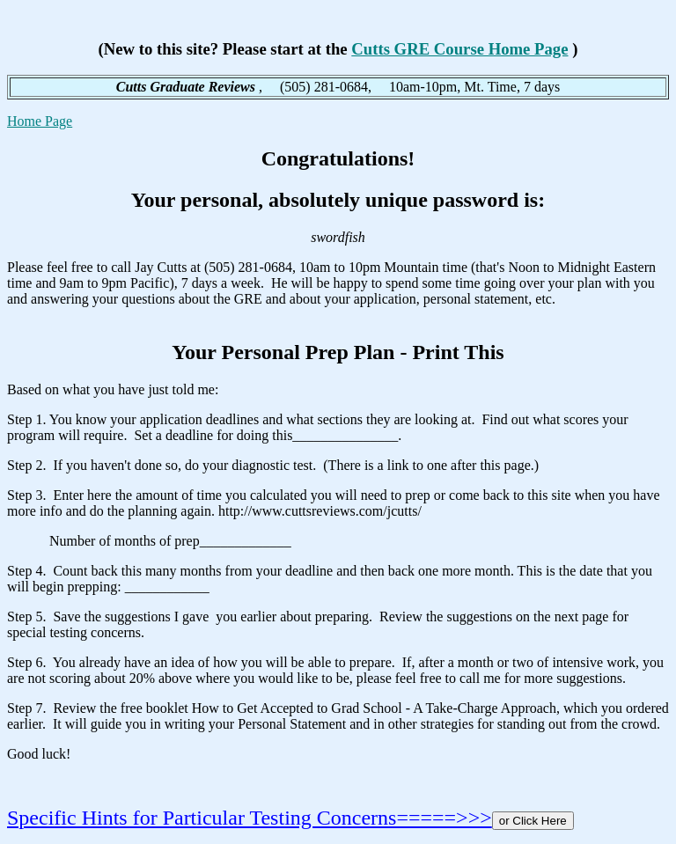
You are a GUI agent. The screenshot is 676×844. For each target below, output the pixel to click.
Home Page (39, 121)
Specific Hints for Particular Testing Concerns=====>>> (249, 817)
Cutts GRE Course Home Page (459, 49)
